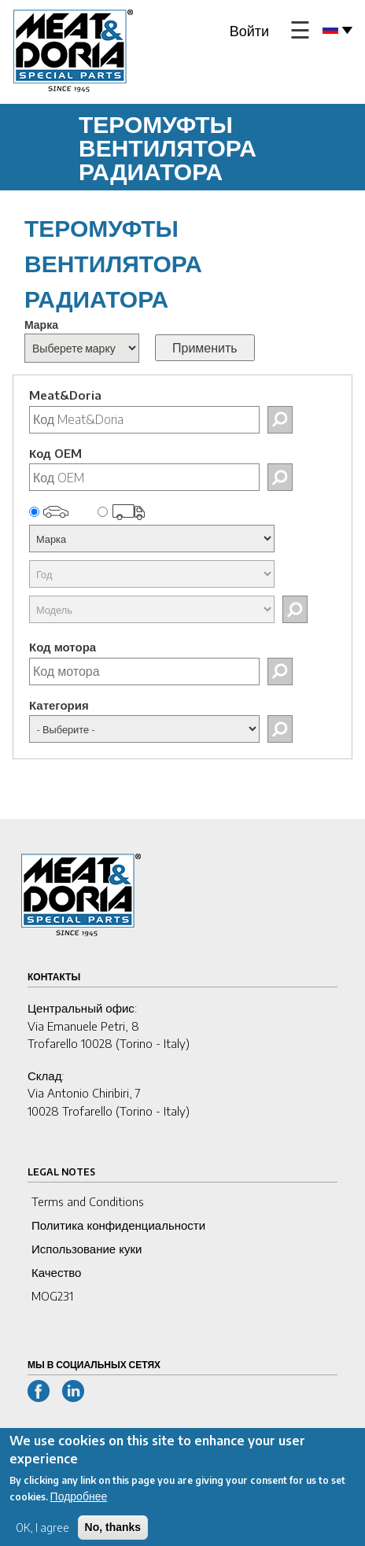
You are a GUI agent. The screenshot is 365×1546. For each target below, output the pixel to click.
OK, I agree (42, 1534)
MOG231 (52, 1296)
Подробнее (79, 1503)
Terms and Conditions (87, 1201)
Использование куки (86, 1249)
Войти (249, 30)
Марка (41, 324)
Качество (56, 1272)
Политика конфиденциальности (118, 1225)
